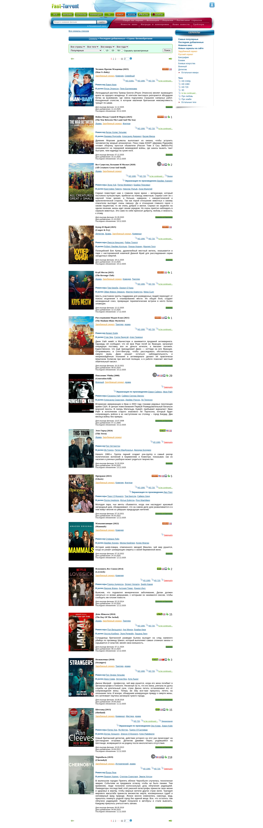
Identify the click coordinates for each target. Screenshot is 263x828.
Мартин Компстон (134, 292)
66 (122, 59)
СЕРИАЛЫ (81, 14)
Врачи (169, 176)
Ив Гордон (109, 450)
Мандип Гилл (149, 246)
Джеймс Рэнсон (132, 400)
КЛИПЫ (157, 14)
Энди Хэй (111, 185)
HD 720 (196, 87)
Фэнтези (126, 123)
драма (127, 324)
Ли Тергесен (147, 400)
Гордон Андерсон (115, 584)
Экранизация (166, 721)
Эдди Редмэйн (127, 634)
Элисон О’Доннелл (129, 734)
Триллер (136, 279)
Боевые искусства (186, 63)
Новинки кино (185, 45)
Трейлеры (198, 24)
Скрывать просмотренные (136, 51)
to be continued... (196, 93)
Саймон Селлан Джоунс (133, 396)
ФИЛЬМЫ (67, 14)
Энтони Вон (121, 679)
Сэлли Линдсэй (121, 337)
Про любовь (196, 96)
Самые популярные (188, 39)
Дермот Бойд (112, 333)
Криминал (137, 234)
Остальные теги (188, 102)
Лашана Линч (141, 634)
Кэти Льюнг (133, 679)
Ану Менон (128, 629)
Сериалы (194, 32)
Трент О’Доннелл (115, 496)
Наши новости (181, 24)
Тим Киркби (112, 288)
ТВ (109, 14)
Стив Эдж (108, 337)
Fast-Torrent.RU (69, 5)
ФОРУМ (131, 14)
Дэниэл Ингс (140, 588)
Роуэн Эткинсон (111, 89)
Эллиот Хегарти (132, 584)
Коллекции (153, 20)
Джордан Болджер (142, 450)
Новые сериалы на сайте (190, 48)
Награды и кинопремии (155, 24)
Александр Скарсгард (114, 400)
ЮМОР (120, 14)
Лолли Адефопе (111, 500)
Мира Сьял (149, 292)
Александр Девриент (131, 136)
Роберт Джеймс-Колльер (115, 246)
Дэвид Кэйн (167, 726)
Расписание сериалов (189, 20)
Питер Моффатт (125, 185)
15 (107, 50)
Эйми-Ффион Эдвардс (114, 292)
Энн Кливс (156, 726)
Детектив (182, 69)
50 (119, 50)
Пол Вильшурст (114, 629)
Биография (183, 57)
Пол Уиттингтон (113, 446)
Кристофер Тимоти (113, 189)
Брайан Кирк (140, 629)
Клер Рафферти (146, 734)
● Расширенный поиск (96, 26)
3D (196, 90)
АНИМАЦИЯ (95, 14)
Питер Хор (112, 730)
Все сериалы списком (79, 31)
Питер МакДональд (124, 450)
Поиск (167, 50)
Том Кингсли (130, 496)
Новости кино (129, 24)
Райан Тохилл (131, 242)
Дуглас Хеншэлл (111, 734)
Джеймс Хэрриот (165, 181)
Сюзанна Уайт (113, 396)
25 (113, 50)
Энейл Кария (147, 584)
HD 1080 (196, 84)
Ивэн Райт (168, 392)
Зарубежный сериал (187, 51)
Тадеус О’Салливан (138, 730)
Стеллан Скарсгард (129, 776)
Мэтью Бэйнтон (127, 500)
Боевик (181, 60)
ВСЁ (56, 14)
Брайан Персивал (142, 185)
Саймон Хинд (143, 496)
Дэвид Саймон (155, 392)
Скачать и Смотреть (164, 217)
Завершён (167, 387)
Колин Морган (142, 543)
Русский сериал (185, 54)
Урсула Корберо (111, 634)
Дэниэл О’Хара (126, 288)
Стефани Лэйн (112, 539)
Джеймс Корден (111, 543)
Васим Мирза (149, 136)
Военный (182, 66)
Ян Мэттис (123, 730)
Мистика (130, 716)
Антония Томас (126, 588)
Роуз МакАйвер (143, 500)
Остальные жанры (190, 72)
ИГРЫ (143, 14)
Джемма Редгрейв (112, 136)
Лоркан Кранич (135, 246)
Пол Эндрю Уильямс (115, 675)
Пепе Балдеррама (128, 89)
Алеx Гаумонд (136, 337)
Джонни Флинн (111, 588)
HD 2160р (196, 81)
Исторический (122, 764)
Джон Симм (109, 679)
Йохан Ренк (111, 772)
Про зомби (196, 99)
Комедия (120, 76)
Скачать (169, 107)
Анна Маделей (145, 189)
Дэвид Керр (111, 84)
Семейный (130, 76)
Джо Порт (168, 492)
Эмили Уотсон (145, 776)
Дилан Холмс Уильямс (116, 132)
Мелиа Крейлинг (127, 543)
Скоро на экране (133, 20)
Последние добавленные (191, 42)
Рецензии (168, 20)
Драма (98, 123)
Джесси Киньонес (115, 242)
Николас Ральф (130, 189)
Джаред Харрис (111, 776)
